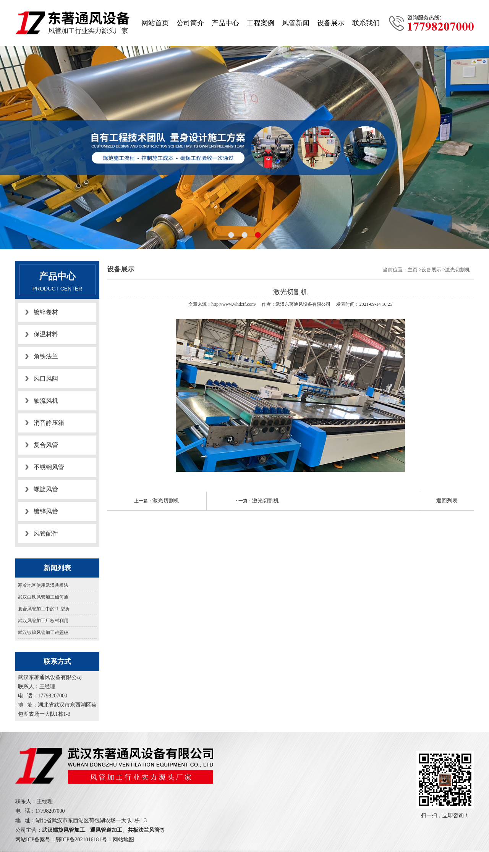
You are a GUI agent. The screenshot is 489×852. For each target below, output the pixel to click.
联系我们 (366, 23)
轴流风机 (46, 400)
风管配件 (46, 533)
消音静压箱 (49, 423)
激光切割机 (457, 270)
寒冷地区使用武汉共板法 (43, 585)
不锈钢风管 (49, 467)
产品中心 (225, 23)
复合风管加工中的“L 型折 (44, 609)
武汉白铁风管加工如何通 (43, 597)
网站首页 (155, 23)
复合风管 (46, 445)
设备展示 (331, 23)
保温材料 (46, 334)
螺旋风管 (46, 489)
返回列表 (447, 500)
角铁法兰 (46, 356)
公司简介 (190, 23)
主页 (413, 270)
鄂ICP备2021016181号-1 (83, 839)
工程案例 (260, 23)
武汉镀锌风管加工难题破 (43, 632)
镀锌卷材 (46, 312)
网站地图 (123, 839)
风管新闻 (295, 23)
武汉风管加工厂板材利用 (43, 620)
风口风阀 (46, 378)
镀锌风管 (46, 511)
